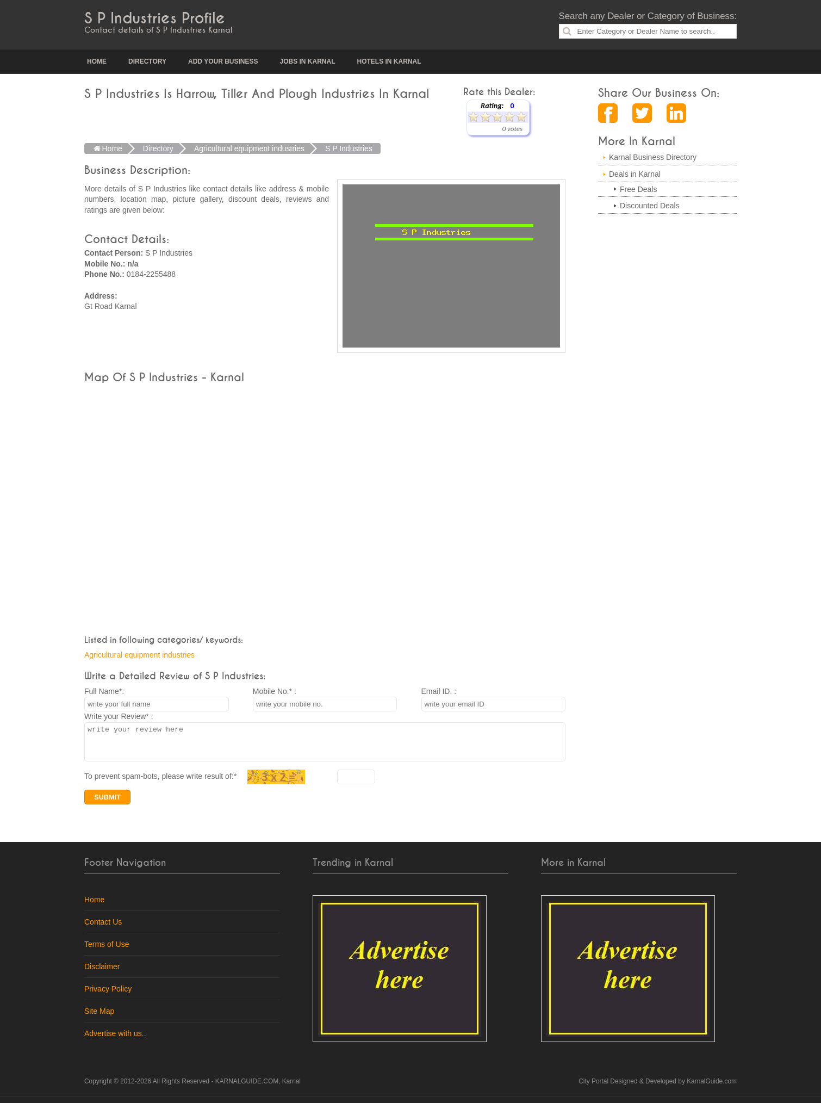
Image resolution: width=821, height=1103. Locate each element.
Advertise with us (113, 1040)
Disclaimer (102, 973)
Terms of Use (106, 950)
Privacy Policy (108, 995)
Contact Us (103, 928)
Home (97, 61)
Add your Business (223, 61)
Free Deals (638, 189)
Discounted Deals (650, 205)
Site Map (99, 1017)
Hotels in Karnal (389, 61)
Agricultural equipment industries (139, 654)
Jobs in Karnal (307, 61)
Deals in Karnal (635, 174)
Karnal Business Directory (652, 157)
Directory (147, 61)
